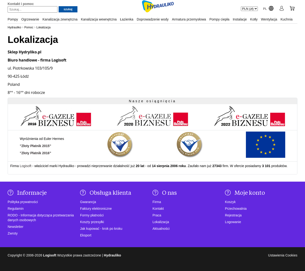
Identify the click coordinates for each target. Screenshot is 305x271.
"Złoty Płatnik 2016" (35, 153)
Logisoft (25, 166)
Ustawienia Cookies (282, 255)
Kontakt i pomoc (21, 4)
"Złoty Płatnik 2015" (35, 146)
